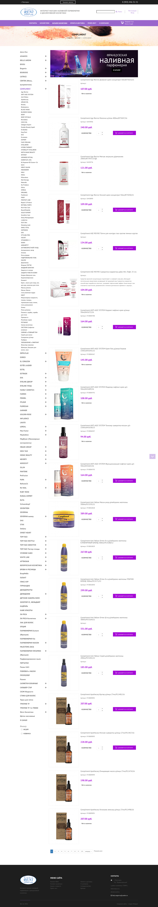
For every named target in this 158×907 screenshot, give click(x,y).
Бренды (83, 888)
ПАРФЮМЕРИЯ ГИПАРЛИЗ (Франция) (30, 653)
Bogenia (23, 68)
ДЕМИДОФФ (25, 594)
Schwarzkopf (25, 504)
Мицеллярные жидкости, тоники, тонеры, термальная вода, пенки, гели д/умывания (29, 301)
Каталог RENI (54, 882)
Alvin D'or (24, 52)
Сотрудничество (86, 886)
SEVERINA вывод (26, 516)
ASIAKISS (23, 56)
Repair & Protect (26, 202)
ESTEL (22, 369)
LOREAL (23, 426)
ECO (22, 135)
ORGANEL (24, 192)
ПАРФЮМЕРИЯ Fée (27, 639)
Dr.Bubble (24, 130)
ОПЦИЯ (23, 626)
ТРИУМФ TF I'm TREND (29, 708)
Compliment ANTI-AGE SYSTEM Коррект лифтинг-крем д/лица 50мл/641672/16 (105, 311)
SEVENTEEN (24, 508)
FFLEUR (23, 402)
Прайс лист (53, 888)
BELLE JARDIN (25, 60)
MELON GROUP (25, 447)
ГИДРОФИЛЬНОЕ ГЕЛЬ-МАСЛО (29, 259)
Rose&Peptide (25, 210)
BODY (23, 115)
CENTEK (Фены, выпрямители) (26, 83)
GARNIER (23, 410)
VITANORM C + (26, 240)
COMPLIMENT (25, 89)
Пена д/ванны (26, 310)
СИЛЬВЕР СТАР (26, 687)
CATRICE (23, 76)
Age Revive (24, 92)
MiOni (23, 175)
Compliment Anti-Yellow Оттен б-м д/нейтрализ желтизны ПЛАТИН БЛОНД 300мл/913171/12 (107, 580)
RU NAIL (23, 488)
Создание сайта (122, 904)
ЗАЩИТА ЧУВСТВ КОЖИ (29, 273)
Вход (132, 13)
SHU (21, 520)
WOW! (23, 243)
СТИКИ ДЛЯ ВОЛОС (28, 696)
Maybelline (24, 435)
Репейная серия (26, 320)
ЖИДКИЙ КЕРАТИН (27, 268)
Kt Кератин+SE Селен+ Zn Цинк (29, 163)
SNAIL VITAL (25, 227)
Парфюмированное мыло (30, 659)
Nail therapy (25, 180)
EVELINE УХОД (26, 386)
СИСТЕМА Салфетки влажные (27, 328)
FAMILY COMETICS (27, 390)
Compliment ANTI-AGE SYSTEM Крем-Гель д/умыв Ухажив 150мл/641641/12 (103, 349)
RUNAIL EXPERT (26, 496)
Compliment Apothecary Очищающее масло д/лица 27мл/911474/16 (108, 771)
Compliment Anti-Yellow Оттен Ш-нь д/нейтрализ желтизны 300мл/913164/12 (104, 618)
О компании (84, 884)
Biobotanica (25, 107)
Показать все (98, 851)
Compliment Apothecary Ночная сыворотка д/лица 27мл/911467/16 (107, 733)
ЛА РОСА (23, 614)
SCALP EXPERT (26, 213)
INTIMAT (24, 155)
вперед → (88, 851)
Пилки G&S (24, 667)
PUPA (22, 479)
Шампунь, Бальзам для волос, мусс (28, 348)
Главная (70, 38)
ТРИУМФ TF (25, 704)
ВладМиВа (24, 573)
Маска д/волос (26, 288)
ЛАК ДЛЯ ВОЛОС (26, 622)
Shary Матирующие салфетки (27, 219)
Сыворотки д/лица (27, 337)
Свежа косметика (26, 325)
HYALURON (24, 145)
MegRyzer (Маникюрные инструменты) (30, 441)
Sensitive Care (25, 215)
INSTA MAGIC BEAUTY (28, 152)
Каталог (78, 38)
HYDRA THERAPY (26, 147)
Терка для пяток (26, 700)
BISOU (22, 64)
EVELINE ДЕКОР (26, 382)
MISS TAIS (24, 451)
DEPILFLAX (24, 353)
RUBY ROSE (24, 492)
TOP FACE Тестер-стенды (30, 549)
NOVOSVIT (24, 463)
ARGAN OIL (24, 102)
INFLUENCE (24, 418)
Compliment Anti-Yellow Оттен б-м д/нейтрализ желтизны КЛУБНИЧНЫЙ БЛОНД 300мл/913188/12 (103, 542)
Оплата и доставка (86, 882)
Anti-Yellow (24, 97)
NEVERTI (23, 459)
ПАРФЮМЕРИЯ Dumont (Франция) (29, 633)
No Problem (25, 185)
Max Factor (24, 431)
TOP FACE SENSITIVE (28, 545)
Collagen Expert (26, 125)
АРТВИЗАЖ (24, 561)
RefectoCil (24, 484)
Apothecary (24, 99)
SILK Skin (24, 222)
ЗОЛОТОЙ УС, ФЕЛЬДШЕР (30, 602)
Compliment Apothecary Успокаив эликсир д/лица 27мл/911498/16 (107, 809)
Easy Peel (24, 132)
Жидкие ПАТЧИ (26, 265)
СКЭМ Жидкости (26, 691)
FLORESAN (24, 406)
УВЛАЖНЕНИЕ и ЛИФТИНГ (30, 342)
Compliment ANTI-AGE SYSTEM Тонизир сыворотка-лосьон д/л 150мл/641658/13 (105, 426)
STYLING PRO (25, 235)
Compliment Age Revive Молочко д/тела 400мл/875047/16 (104, 118)
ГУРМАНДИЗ (25, 586)
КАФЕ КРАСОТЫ (26, 610)
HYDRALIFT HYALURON (28, 150)
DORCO (23, 357)
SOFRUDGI (24, 230)
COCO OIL (24, 122)
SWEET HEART (25, 532)
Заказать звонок (68, 2)
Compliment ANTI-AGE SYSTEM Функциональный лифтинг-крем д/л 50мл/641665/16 (107, 465)
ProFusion (24, 475)
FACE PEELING (25, 142)
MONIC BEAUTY (26, 455)
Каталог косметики (56, 884)
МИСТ (23, 295)
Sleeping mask (25, 225)
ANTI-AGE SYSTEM (27, 94)
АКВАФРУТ (25, 245)
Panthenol (24, 195)
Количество (86, 133)
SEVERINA (24, 512)
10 (82, 851)
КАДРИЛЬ (24, 606)
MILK (22, 172)
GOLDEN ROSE (25, 414)
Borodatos (24, 120)
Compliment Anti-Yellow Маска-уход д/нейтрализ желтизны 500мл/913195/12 (104, 503)
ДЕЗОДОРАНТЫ (26, 590)
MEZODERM (25, 170)
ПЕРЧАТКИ (24, 663)
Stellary (23, 528)
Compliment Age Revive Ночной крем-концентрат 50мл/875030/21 (107, 195)
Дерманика (24, 263)
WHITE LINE (24, 557)
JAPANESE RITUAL (27, 157)
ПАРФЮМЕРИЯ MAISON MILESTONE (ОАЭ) (29, 645)
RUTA (22, 500)
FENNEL (23, 398)
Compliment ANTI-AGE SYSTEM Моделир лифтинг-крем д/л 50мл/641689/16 (104, 388)
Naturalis (24, 182)
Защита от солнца (27, 270)
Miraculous (24, 177)
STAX (22, 524)
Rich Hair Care (25, 207)
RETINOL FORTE (26, 205)
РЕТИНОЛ (24, 322)
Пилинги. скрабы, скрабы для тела (29, 313)
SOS (22, 233)
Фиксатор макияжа (27, 345)
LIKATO (23, 422)
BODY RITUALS (26, 117)
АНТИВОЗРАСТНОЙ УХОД (29, 248)
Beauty (23, 104)
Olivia (23, 187)
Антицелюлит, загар (27, 250)
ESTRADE (23, 373)
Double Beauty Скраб (28, 127)
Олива (23, 307)
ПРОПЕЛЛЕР (25, 675)
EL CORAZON (25, 361)
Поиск (120, 12)
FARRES (23, 394)
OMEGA (23, 190)
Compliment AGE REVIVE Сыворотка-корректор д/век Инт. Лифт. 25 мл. (109, 272)
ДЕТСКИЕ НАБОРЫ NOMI (30, 598)
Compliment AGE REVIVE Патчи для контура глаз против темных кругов (109, 233)
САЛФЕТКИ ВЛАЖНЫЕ (29, 683)
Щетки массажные (27, 716)
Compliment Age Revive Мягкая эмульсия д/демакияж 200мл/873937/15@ (102, 157)
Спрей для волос (26, 335)
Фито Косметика (26, 712)
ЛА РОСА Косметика (28, 618)
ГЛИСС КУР (24, 582)
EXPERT (23, 140)
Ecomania (24, 137)
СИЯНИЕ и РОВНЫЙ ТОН (29, 332)
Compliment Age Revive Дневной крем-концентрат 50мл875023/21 (107, 80)
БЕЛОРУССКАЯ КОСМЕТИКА (31, 565)
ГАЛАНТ (23, 577)
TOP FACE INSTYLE (27, 541)
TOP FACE (23, 537)
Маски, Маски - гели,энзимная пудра (28, 291)
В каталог (117, 70)
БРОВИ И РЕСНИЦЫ (28, 569)
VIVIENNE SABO (26, 553)
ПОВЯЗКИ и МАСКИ (28, 671)
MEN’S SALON (25, 167)
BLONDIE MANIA (26, 112)
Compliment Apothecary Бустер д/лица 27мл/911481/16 (103, 694)
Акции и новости (55, 886)
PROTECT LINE (25, 200)
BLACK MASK (25, 110)
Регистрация (132, 11)
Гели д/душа (25, 255)
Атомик (23, 253)
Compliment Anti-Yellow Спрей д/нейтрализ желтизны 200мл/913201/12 (102, 657)
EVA (21, 378)
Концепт (24, 280)
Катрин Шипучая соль (28, 275)
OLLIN (22, 467)
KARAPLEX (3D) (26, 160)
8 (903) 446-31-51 (130, 2)
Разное (23, 679)
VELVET (23, 238)
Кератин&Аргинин (27, 278)
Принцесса (24, 317)
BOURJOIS (24, 72)
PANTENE (23, 471)
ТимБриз (24, 340)
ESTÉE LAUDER (26, 365)
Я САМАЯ (23, 720)
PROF (23, 197)
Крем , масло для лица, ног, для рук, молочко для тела (30, 284)
